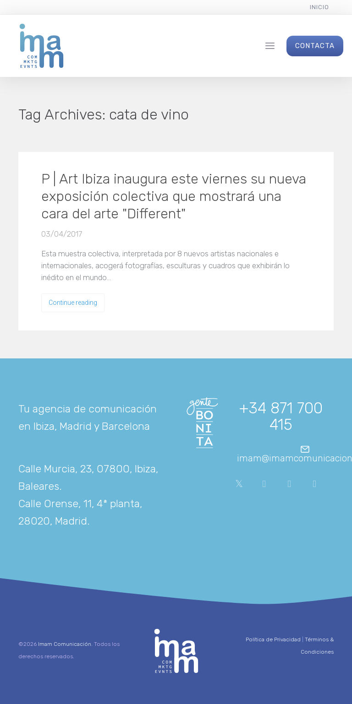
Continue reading (73, 302)
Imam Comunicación (64, 644)
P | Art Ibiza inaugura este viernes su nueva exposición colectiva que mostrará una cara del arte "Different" (173, 196)
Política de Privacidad (273, 639)
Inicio (319, 7)
